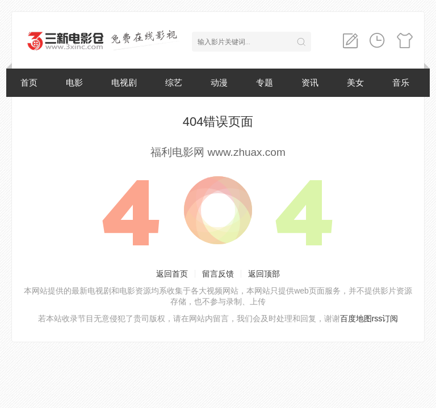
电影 (74, 82)
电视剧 (124, 82)
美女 (355, 82)
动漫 (219, 82)
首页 (28, 82)
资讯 (309, 82)
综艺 (173, 82)
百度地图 (356, 318)
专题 (264, 82)
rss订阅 (385, 318)
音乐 (400, 82)
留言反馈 (218, 273)
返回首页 (172, 273)
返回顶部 (264, 273)
